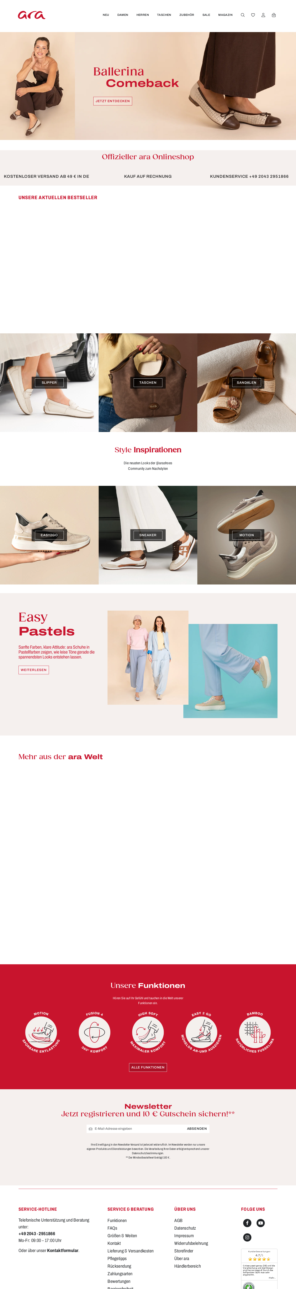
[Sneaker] (148, 535)
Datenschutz (185, 1228)
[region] (148, 258)
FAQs (112, 1228)
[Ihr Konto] (263, 15)
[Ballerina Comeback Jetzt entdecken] (148, 86)
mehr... (272, 1278)
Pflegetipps (117, 1258)
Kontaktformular (62, 1250)
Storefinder (183, 1251)
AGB (178, 1220)
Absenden (197, 1129)
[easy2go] (49, 535)
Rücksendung (119, 1266)
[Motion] (246, 535)
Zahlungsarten (120, 1273)
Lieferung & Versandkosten (131, 1251)
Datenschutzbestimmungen (147, 1153)
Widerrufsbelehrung (191, 1243)
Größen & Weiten (122, 1235)
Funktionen (117, 1220)
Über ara (181, 1258)
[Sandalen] (246, 382)
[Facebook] (247, 1223)
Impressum (184, 1235)
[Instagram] (247, 1237)
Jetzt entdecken (113, 101)
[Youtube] (261, 1223)
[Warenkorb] (273, 15)
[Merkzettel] (253, 15)
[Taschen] (148, 382)
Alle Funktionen (148, 1067)
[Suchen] (243, 15)
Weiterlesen (34, 670)
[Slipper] (49, 382)
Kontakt (114, 1243)
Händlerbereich (187, 1266)
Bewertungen (119, 1281)
